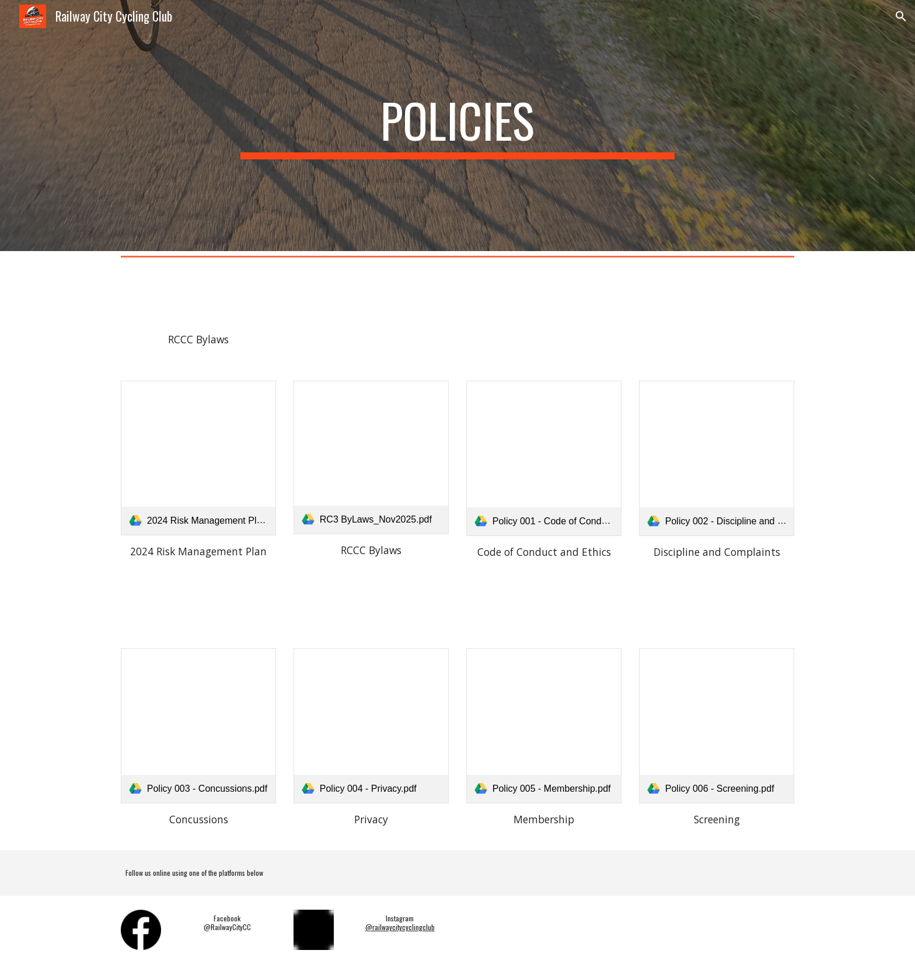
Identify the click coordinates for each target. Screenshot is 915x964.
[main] (457, 125)
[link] (198, 458)
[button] (901, 16)
